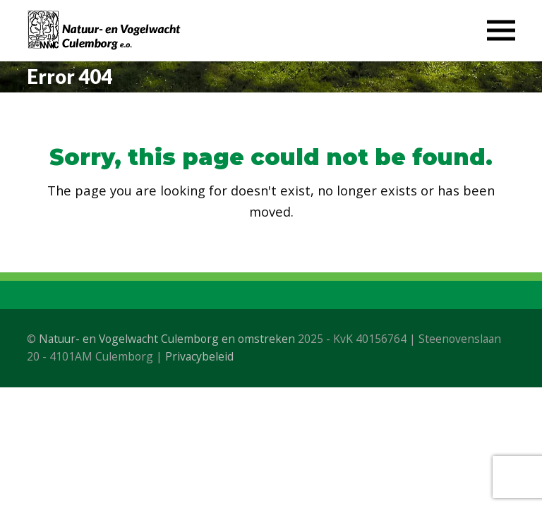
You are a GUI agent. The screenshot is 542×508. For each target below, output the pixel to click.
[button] (501, 30)
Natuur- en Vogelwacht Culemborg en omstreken (167, 338)
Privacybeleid (199, 356)
